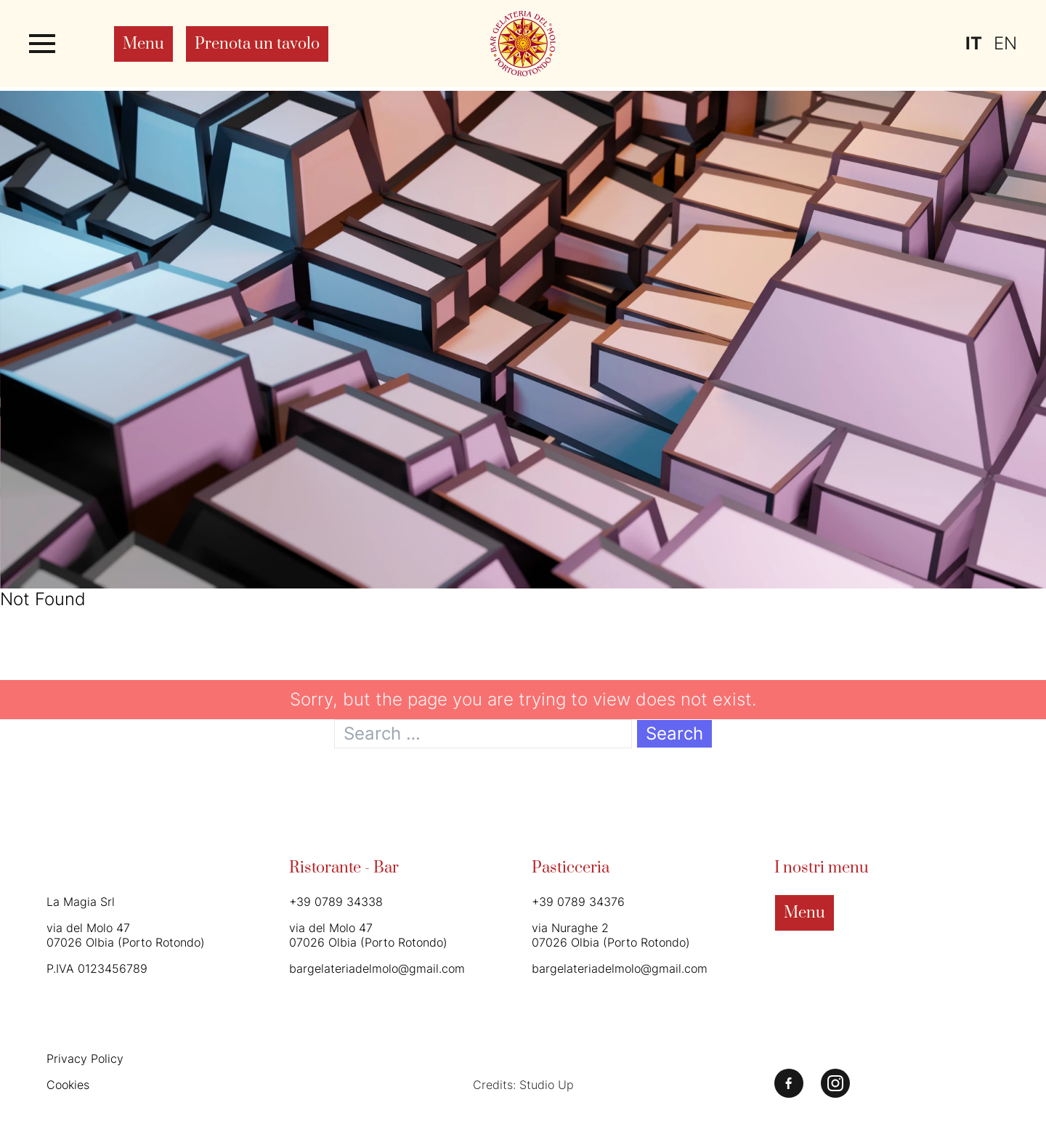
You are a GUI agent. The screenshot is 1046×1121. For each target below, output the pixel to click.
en (1005, 43)
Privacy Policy (84, 1058)
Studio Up (546, 1084)
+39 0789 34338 (336, 901)
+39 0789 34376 (578, 901)
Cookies (67, 1084)
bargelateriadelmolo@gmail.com (377, 968)
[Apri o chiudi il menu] (42, 43)
